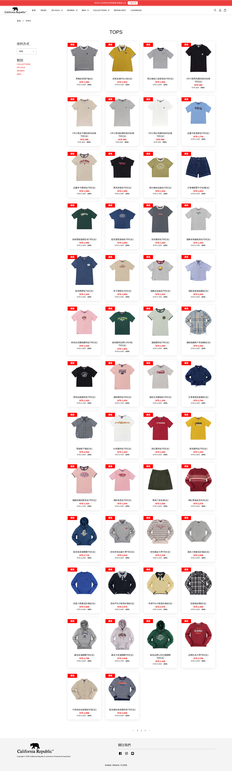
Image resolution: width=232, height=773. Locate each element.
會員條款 (108, 767)
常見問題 (124, 767)
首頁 (34, 11)
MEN (85, 11)
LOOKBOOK (136, 11)
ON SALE (57, 11)
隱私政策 (116, 767)
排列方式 (23, 45)
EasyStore (67, 758)
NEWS (43, 11)
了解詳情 (133, 3)
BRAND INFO (120, 11)
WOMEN (72, 11)
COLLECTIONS (101, 11)
